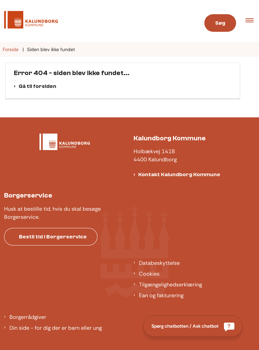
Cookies (149, 273)
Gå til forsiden (37, 86)
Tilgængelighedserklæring (170, 284)
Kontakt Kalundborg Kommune (179, 174)
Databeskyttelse (159, 262)
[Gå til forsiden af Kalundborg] (29, 21)
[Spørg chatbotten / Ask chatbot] (193, 326)
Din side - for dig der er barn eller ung (55, 327)
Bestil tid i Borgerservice (53, 237)
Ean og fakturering (161, 295)
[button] (252, 21)
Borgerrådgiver (27, 317)
